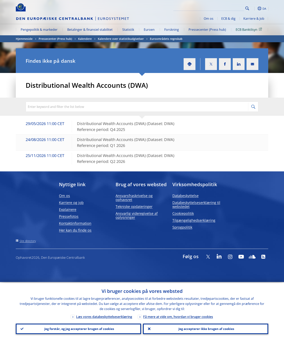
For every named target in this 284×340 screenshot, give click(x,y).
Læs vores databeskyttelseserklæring (104, 316)
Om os (208, 18)
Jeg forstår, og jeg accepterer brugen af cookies (78, 328)
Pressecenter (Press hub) (207, 29)
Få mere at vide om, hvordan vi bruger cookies (178, 316)
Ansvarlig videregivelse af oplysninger (137, 215)
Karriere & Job (253, 18)
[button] (254, 8)
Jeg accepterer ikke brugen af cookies (206, 328)
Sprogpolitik (182, 227)
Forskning (171, 29)
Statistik (128, 29)
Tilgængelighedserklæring (193, 220)
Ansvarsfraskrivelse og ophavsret (134, 197)
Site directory (28, 241)
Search (247, 8)
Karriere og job (71, 202)
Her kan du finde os (75, 230)
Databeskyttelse (185, 195)
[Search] (224, 8)
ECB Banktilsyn (249, 29)
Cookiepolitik (183, 213)
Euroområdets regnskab (166, 39)
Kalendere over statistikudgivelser (121, 39)
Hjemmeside (24, 39)
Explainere (67, 209)
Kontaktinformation (75, 223)
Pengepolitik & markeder (39, 29)
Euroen (149, 29)
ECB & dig (228, 18)
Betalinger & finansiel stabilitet (90, 29)
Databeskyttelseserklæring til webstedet (196, 204)
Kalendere (85, 39)
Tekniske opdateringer (134, 206)
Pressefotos (68, 216)
